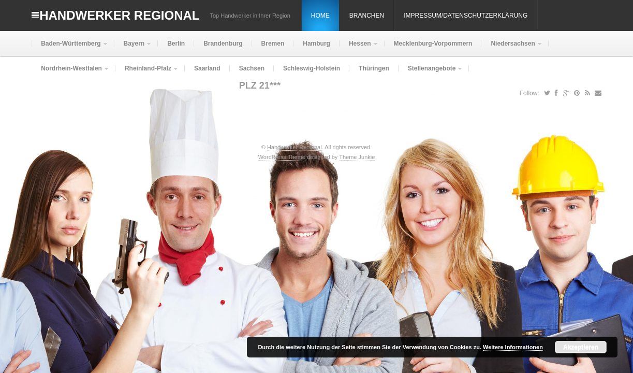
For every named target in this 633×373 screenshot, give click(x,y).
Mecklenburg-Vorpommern (433, 43)
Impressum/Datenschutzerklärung (465, 15)
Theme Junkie (357, 157)
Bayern (133, 48)
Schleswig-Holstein (311, 68)
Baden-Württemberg (70, 48)
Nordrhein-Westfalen (70, 73)
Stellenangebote (431, 73)
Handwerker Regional (119, 15)
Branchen (366, 15)
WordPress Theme (281, 157)
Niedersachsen (511, 48)
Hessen (359, 48)
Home (320, 15)
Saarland (207, 68)
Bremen (273, 43)
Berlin (176, 43)
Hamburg (316, 43)
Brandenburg (222, 43)
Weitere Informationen (513, 347)
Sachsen (251, 68)
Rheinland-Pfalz (147, 73)
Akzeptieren (580, 347)
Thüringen (374, 68)
